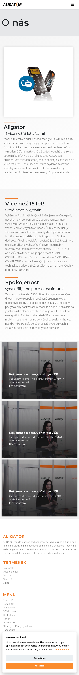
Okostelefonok (10, 571)
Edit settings (39, 658)
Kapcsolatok (9, 630)
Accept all (40, 666)
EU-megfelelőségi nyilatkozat (18, 626)
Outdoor (7, 575)
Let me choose (61, 649)
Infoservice (9, 622)
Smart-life (8, 579)
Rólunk (6, 618)
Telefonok (8, 568)
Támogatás (9, 607)
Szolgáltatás (9, 615)
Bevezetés (8, 600)
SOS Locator (10, 611)
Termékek (8, 604)
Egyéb (6, 582)
